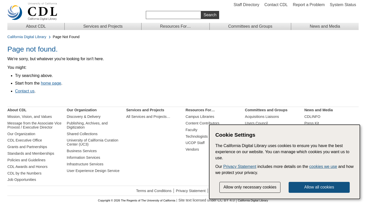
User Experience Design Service (93, 171)
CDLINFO (312, 117)
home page (51, 83)
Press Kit (311, 123)
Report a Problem (309, 5)
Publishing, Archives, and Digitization (87, 125)
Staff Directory (246, 5)
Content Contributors (202, 123)
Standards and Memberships (30, 153)
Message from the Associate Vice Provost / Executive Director (34, 125)
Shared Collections (82, 134)
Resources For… (175, 26)
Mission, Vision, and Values (29, 117)
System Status (343, 5)
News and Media (325, 26)
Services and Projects (103, 26)
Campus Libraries (200, 117)
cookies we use (323, 166)
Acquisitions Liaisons (262, 117)
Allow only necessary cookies (249, 187)
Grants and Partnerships (27, 147)
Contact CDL (276, 5)
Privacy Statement (191, 191)
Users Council (256, 123)
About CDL (36, 26)
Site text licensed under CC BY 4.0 (206, 200)
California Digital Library (26, 37)
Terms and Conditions (154, 191)
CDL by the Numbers (24, 173)
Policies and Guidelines (26, 160)
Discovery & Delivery (84, 117)
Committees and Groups (250, 26)
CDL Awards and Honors (27, 167)
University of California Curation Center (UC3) (92, 142)
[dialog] (284, 162)
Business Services (82, 151)
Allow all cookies (319, 187)
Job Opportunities (21, 180)
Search (210, 15)
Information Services (83, 157)
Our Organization (21, 134)
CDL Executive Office (24, 140)
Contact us (24, 91)
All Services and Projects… (148, 117)
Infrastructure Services (85, 164)
